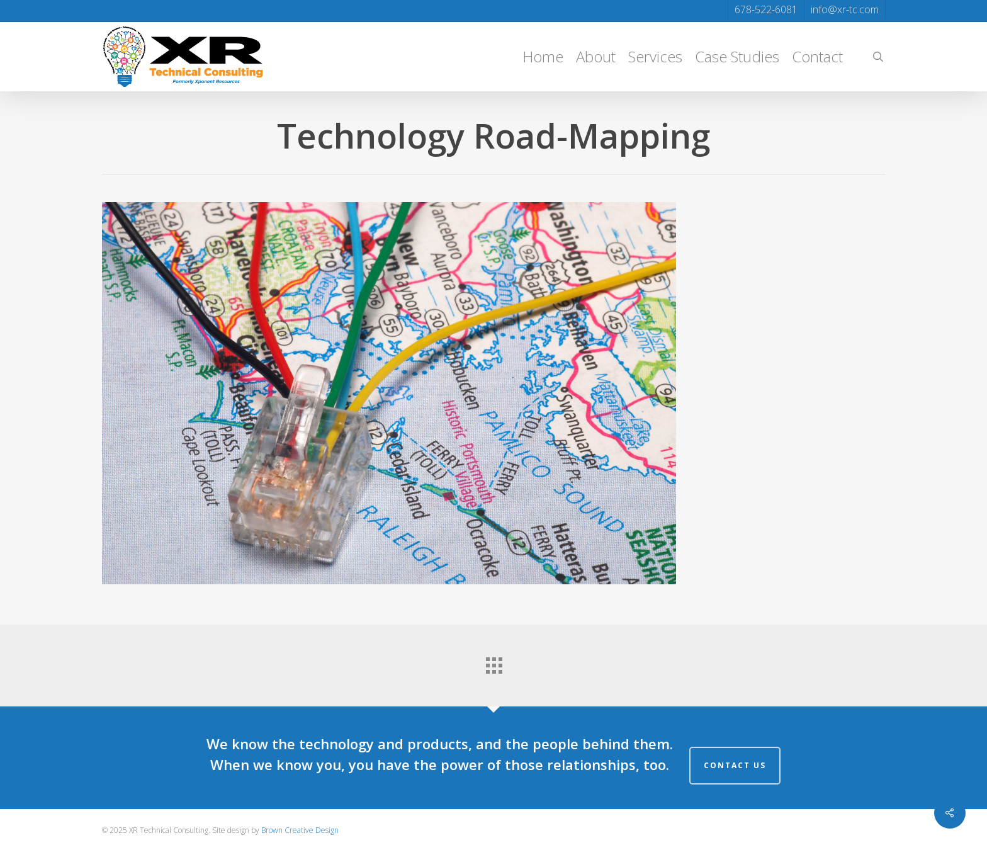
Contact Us (735, 765)
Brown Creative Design (300, 830)
